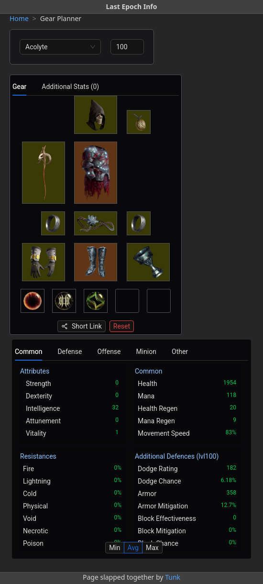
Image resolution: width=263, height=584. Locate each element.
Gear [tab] (19, 86)
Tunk (172, 577)
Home (19, 18)
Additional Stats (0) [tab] (70, 86)
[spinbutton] (127, 47)
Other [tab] (180, 351)
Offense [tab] (109, 351)
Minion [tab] (146, 351)
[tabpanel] (95, 214)
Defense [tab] (69, 351)
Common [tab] (28, 351)
